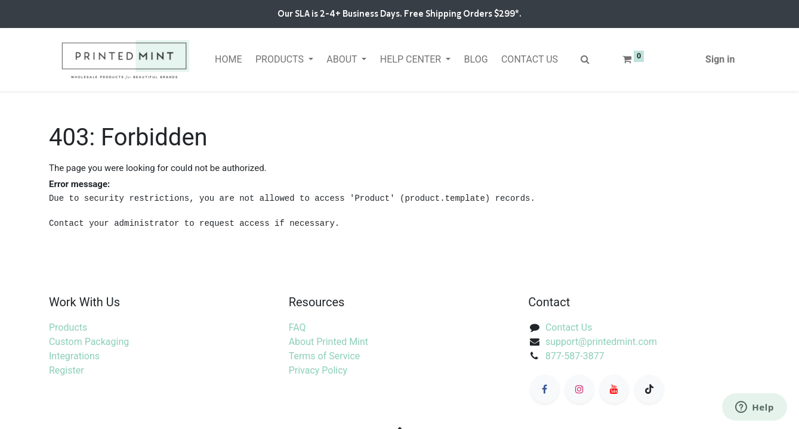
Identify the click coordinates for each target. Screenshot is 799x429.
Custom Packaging (89, 341)
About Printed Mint (328, 341)
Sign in (720, 59)
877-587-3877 (574, 356)
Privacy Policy (318, 370)
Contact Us (569, 327)
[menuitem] (228, 60)
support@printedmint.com (601, 341)
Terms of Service (324, 356)
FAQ (297, 327)
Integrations (74, 356)
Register (66, 370)
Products (68, 327)
